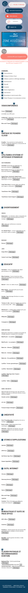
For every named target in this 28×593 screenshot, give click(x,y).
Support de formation (13, 27)
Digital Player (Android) (7, 176)
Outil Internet (7, 92)
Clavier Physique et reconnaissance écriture (15, 98)
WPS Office (4, 519)
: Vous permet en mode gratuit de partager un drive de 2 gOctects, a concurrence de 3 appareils (13, 144)
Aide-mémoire (13, 16)
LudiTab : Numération (7, 369)
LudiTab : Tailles (5, 381)
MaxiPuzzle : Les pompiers (8, 342)
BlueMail (3, 537)
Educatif (6, 84)
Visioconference (8, 73)
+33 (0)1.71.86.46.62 (18, 4)
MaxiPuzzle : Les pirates (7, 336)
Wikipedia (4, 316)
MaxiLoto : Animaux (6, 352)
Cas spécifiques (6, 585)
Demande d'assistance (15, 10)
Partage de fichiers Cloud (10, 76)
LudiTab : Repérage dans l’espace (10, 374)
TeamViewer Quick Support (8, 196)
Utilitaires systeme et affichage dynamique (14, 79)
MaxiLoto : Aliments (6, 347)
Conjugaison (4, 322)
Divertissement (7, 81)
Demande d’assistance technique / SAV (14, 587)
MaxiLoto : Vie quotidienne (8, 358)
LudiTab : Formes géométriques (9, 363)
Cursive (3, 296)
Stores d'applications (9, 90)
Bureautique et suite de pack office (12, 95)
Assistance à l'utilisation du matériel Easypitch (12, 61)
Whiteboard (4, 309)
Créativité (6, 87)
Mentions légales (19, 585)
